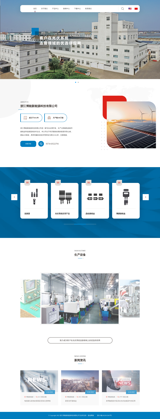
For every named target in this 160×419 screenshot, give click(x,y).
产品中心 (55, 8)
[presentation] (14, 197)
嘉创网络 (91, 415)
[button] (80, 224)
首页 (35, 9)
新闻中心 (66, 8)
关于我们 (44, 8)
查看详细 (28, 144)
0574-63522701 (52, 144)
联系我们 (88, 8)
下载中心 (77, 8)
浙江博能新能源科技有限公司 (70, 415)
